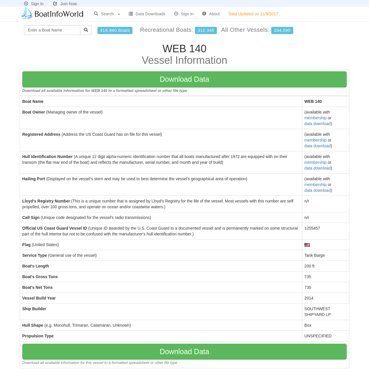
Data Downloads (147, 14)
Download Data (184, 79)
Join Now (65, 3)
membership (316, 118)
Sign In (34, 3)
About (211, 14)
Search (107, 14)
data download (318, 123)
